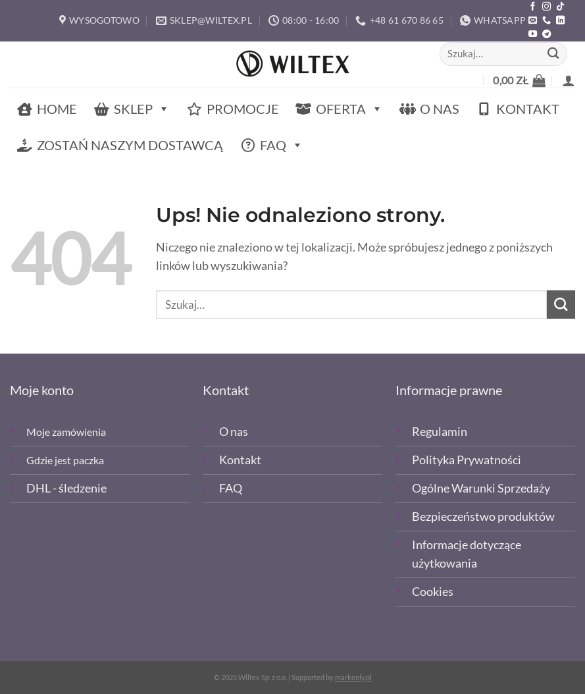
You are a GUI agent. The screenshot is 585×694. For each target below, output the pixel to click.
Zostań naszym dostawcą (130, 145)
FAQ (281, 145)
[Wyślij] (554, 53)
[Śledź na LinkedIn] (560, 21)
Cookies (432, 592)
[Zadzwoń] (546, 21)
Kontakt (527, 109)
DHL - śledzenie (66, 488)
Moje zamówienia (66, 431)
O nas (439, 109)
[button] (519, 80)
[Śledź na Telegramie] (546, 35)
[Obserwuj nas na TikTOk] (560, 7)
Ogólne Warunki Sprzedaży (481, 488)
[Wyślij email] (532, 21)
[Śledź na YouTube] (532, 35)
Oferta (349, 109)
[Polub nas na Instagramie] (546, 7)
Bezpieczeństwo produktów (483, 516)
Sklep (142, 109)
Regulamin (439, 432)
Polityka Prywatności (466, 460)
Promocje (243, 109)
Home (57, 109)
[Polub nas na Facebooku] (532, 7)
